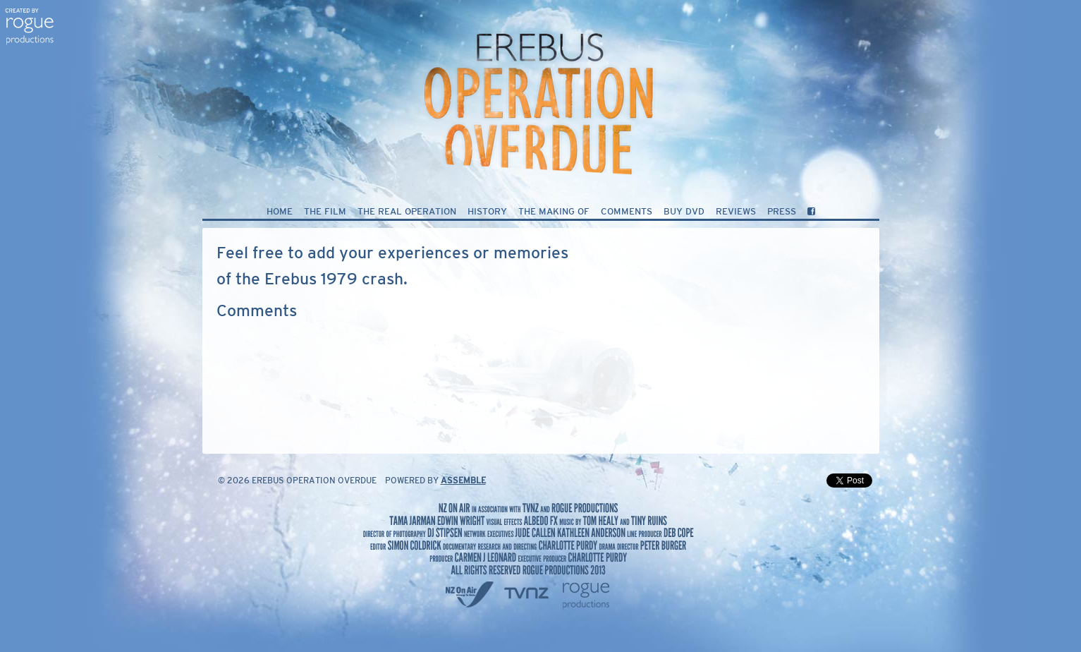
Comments (626, 212)
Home (280, 212)
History (487, 212)
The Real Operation (407, 212)
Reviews (736, 212)
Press (781, 212)
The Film (325, 212)
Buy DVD (684, 212)
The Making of (554, 212)
